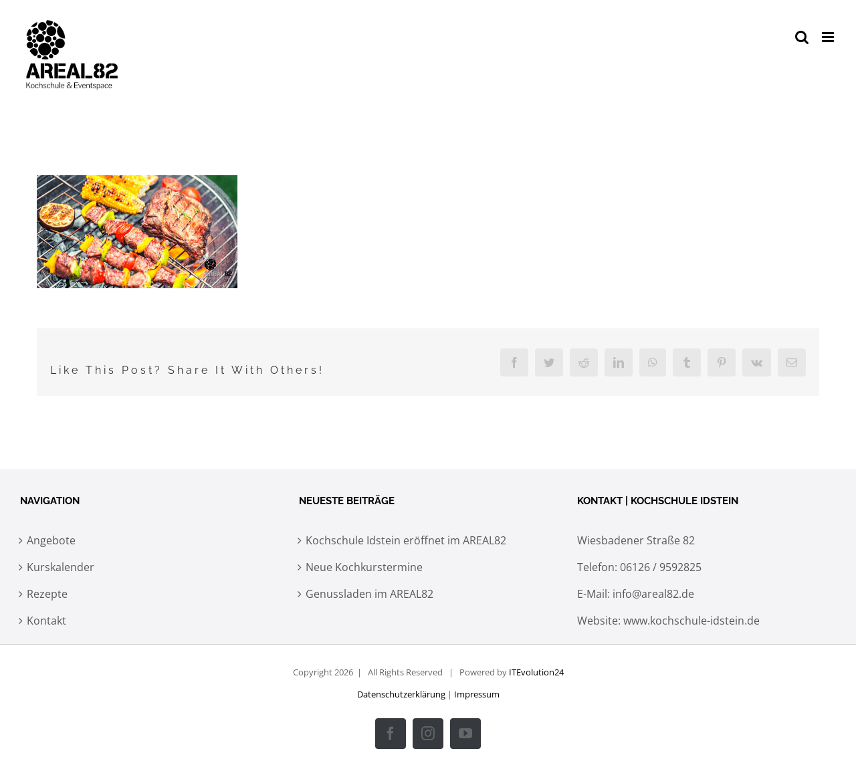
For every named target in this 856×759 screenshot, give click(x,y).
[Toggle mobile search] (802, 37)
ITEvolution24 (536, 672)
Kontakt (46, 620)
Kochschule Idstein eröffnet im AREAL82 (406, 540)
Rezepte (47, 593)
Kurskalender (60, 567)
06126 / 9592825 (661, 567)
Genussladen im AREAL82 (369, 593)
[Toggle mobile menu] (829, 37)
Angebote (51, 540)
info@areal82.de (653, 593)
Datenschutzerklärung (401, 694)
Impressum (477, 694)
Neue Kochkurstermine (364, 567)
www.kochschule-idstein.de (691, 620)
